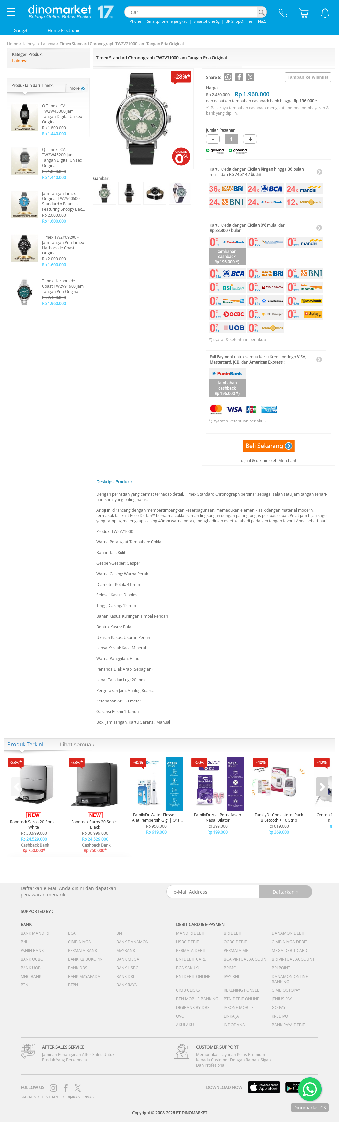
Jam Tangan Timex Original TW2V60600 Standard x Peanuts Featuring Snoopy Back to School (63, 201)
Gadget (21, 30)
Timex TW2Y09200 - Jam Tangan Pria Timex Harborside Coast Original (63, 244)
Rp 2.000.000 (54, 215)
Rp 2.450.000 (54, 297)
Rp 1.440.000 (54, 133)
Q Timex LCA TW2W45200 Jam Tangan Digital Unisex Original (62, 157)
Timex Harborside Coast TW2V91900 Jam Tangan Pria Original (63, 286)
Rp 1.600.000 (54, 221)
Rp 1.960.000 (54, 303)
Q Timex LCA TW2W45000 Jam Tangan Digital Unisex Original (62, 113)
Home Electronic (64, 30)
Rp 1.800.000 (54, 127)
